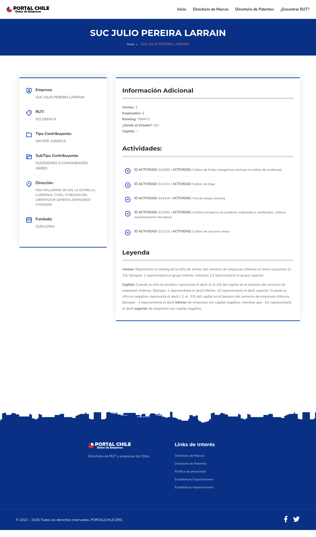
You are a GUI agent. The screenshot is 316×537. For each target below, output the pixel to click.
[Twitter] (295, 526)
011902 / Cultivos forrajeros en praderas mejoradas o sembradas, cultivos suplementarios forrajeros (209, 220)
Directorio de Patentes (254, 9)
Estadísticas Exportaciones (195, 485)
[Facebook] (284, 526)
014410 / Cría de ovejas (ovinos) (183, 203)
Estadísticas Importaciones (195, 493)
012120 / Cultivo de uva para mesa (185, 237)
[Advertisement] (158, 382)
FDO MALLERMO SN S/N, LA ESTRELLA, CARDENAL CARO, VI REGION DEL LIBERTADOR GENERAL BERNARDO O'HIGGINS (66, 198)
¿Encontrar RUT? (294, 9)
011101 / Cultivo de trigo (177, 189)
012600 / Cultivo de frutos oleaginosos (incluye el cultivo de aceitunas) (205, 172)
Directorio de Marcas (211, 9)
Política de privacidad (191, 477)
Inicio (181, 9)
